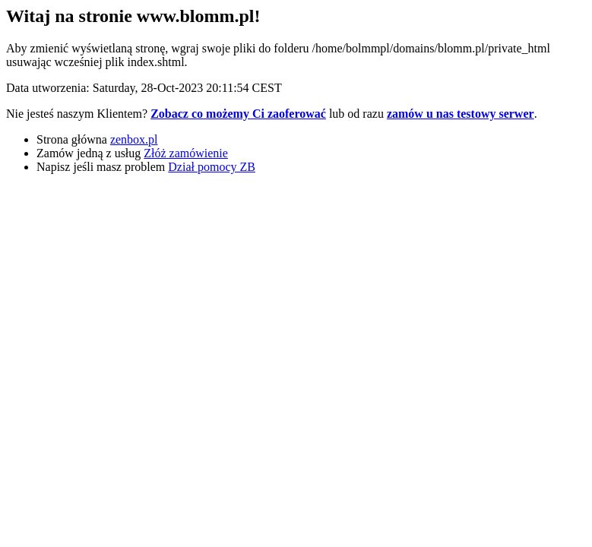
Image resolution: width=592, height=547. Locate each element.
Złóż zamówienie (186, 153)
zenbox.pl (134, 139)
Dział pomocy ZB (211, 166)
